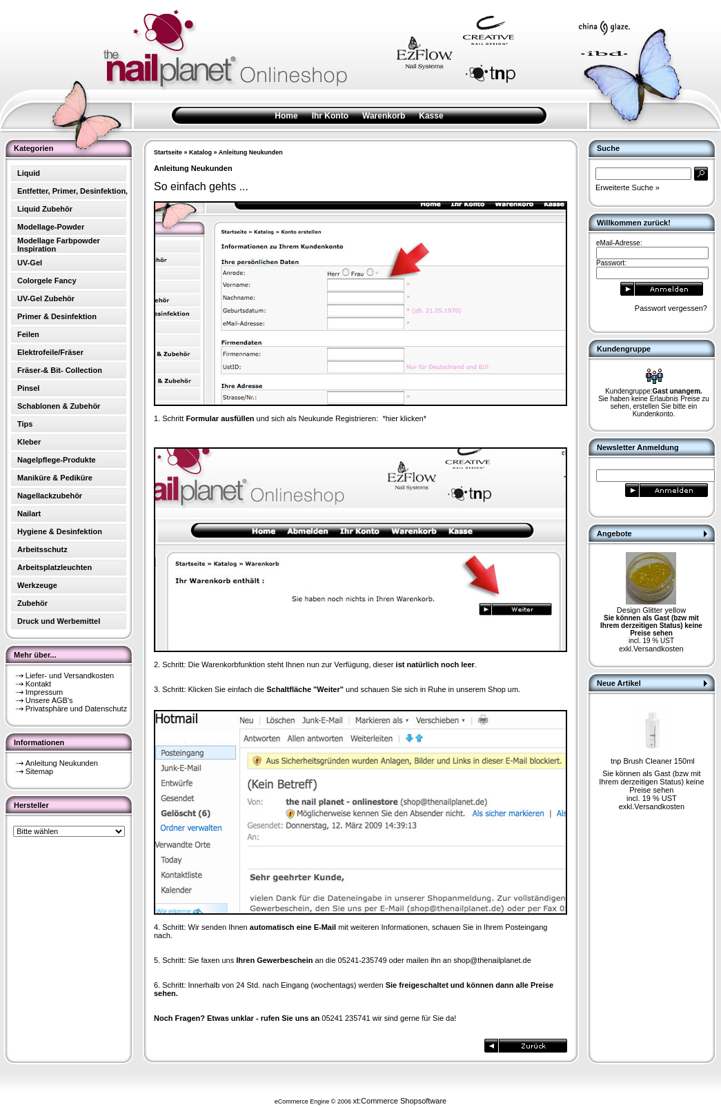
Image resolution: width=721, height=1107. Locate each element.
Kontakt (38, 684)
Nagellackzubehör (49, 495)
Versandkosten (658, 648)
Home (286, 116)
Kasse (431, 116)
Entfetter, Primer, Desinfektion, (72, 191)
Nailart (29, 513)
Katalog (200, 152)
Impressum (44, 692)
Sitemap (39, 771)
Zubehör (32, 603)
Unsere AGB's (49, 700)
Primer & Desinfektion (57, 316)
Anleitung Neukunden (62, 763)
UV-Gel (29, 262)
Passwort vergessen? (671, 308)
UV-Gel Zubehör (46, 298)
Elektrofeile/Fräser (50, 352)
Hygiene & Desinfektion (59, 531)
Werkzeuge (37, 585)
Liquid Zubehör (44, 209)
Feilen (28, 334)
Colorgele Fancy (47, 280)
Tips (24, 424)
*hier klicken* (404, 418)
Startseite (168, 152)
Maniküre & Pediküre (54, 478)
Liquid (28, 173)
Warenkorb (383, 116)
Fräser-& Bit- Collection (59, 370)
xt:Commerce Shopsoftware (399, 1101)
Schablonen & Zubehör (58, 406)
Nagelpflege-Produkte (56, 460)
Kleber (29, 442)
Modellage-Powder (50, 227)
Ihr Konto (330, 116)
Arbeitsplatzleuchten (54, 567)
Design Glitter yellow (651, 610)
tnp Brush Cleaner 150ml (653, 761)
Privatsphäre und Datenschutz (76, 708)
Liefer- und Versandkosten (70, 675)
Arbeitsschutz (42, 549)
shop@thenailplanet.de (492, 960)
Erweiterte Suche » (627, 187)
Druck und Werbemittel (58, 621)
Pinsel (28, 388)
